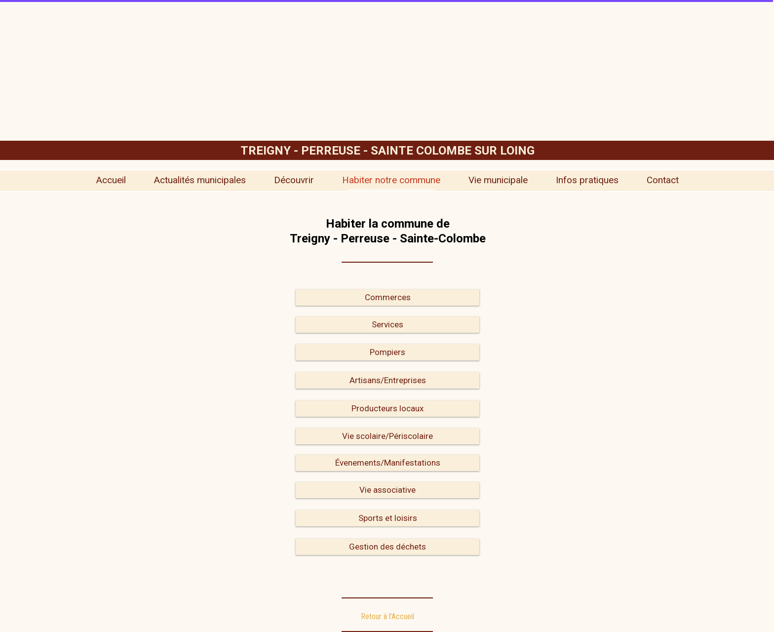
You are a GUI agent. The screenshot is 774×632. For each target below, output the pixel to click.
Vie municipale (498, 180)
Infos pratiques (587, 180)
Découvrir (294, 180)
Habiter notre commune (391, 180)
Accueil (111, 180)
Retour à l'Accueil (387, 616)
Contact (663, 180)
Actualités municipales (200, 180)
